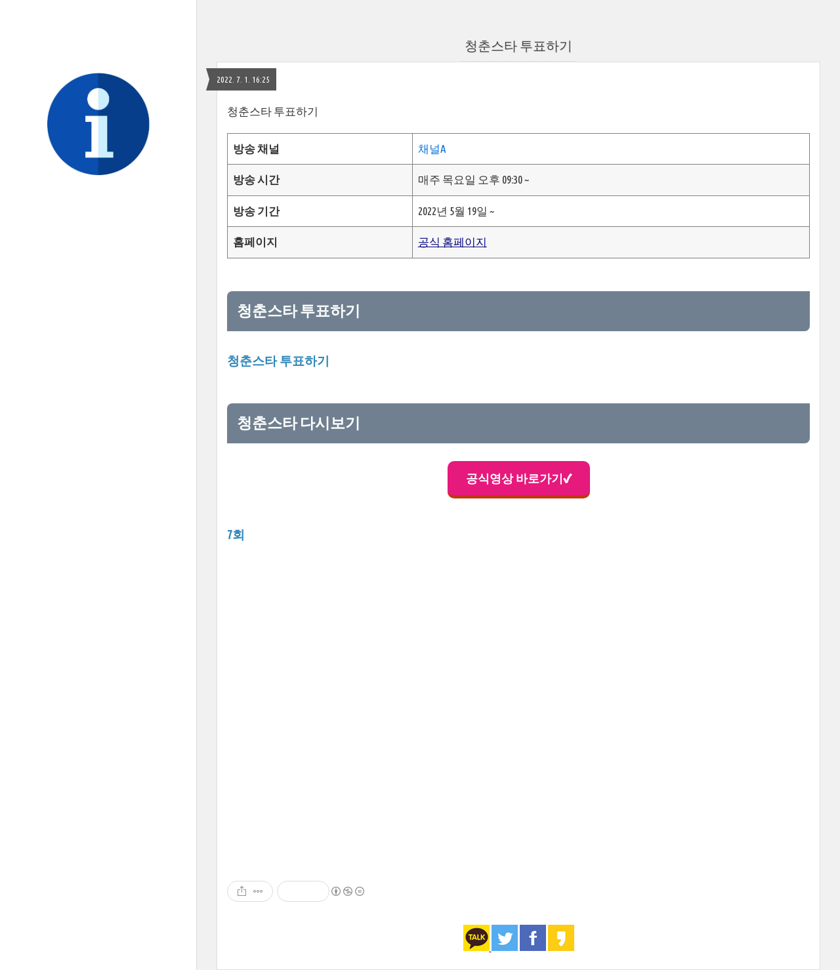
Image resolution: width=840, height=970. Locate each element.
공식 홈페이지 (452, 241)
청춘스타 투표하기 (518, 45)
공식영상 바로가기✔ (519, 478)
